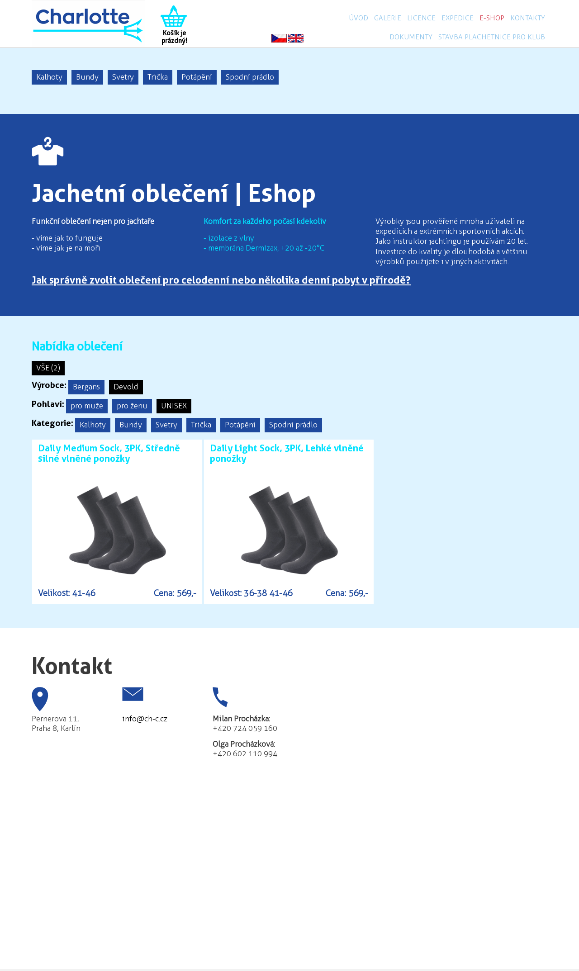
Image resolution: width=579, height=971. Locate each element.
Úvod (358, 18)
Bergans (86, 386)
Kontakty (527, 18)
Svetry (123, 76)
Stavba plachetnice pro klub (491, 37)
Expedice (457, 18)
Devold (126, 386)
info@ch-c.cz (144, 718)
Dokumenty (410, 37)
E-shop (491, 18)
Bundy (87, 76)
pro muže (87, 405)
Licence (421, 18)
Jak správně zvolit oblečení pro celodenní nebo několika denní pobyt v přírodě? (221, 280)
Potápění (196, 76)
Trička (157, 76)
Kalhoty (49, 76)
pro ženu (132, 405)
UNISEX (174, 405)
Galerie (387, 18)
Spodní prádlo (250, 76)
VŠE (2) (48, 367)
